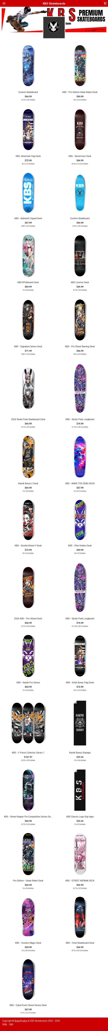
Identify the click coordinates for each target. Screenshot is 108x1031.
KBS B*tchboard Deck (28, 282)
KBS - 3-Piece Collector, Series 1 (28, 752)
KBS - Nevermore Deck (79, 156)
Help (4, 1024)
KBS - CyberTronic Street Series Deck (28, 1005)
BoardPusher (21, 1020)
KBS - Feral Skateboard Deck (80, 943)
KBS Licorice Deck (80, 282)
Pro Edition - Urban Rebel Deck (28, 880)
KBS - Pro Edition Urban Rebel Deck (79, 92)
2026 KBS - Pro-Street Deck (28, 618)
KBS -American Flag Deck (28, 156)
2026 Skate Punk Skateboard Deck (28, 419)
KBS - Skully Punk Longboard (80, 419)
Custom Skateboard (28, 92)
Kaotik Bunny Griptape (80, 752)
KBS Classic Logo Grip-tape (80, 816)
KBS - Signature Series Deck (28, 346)
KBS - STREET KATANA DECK (79, 880)
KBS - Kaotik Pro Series (28, 682)
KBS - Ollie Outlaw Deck (80, 545)
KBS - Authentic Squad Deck (28, 218)
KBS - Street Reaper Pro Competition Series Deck (28, 816)
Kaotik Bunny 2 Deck (28, 483)
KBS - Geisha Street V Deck (28, 545)
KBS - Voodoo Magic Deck (28, 943)
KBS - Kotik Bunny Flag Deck (80, 682)
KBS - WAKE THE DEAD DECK (80, 483)
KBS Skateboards (54, 3)
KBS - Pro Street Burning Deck (80, 346)
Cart (11, 1024)
